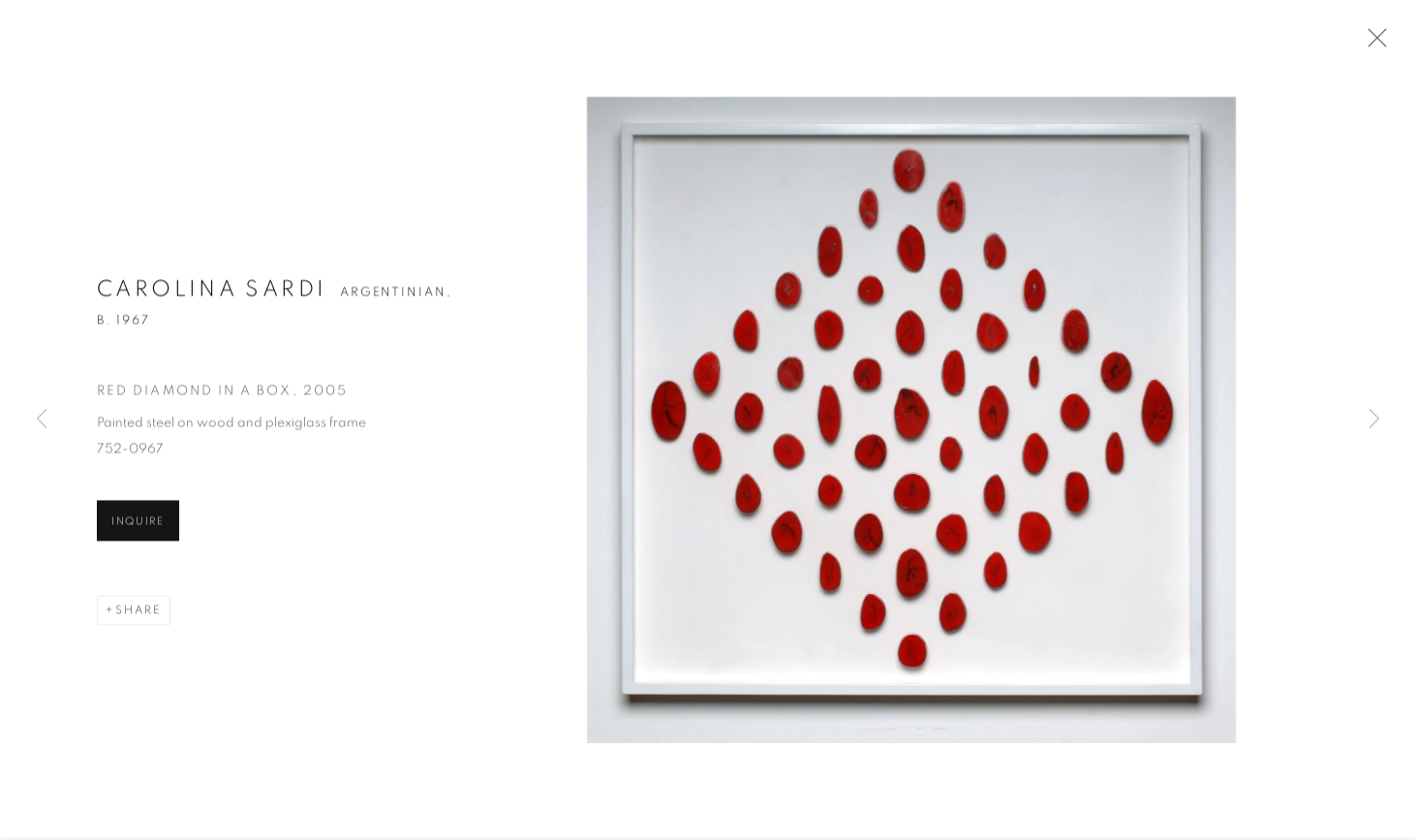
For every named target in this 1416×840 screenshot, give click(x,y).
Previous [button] (41, 420)
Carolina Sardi (211, 292)
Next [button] (1374, 420)
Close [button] (1372, 43)
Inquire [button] (138, 523)
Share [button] (138, 612)
